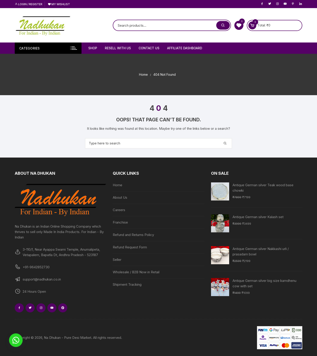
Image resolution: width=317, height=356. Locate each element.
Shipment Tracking (127, 284)
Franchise (120, 222)
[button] (16, 340)
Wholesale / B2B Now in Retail (136, 272)
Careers (119, 210)
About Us (120, 197)
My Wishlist (59, 4)
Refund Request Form (130, 247)
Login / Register (28, 4)
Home (117, 185)
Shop (92, 48)
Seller (117, 259)
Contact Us (149, 48)
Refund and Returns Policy (133, 235)
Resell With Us (118, 48)
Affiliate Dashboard (184, 48)
